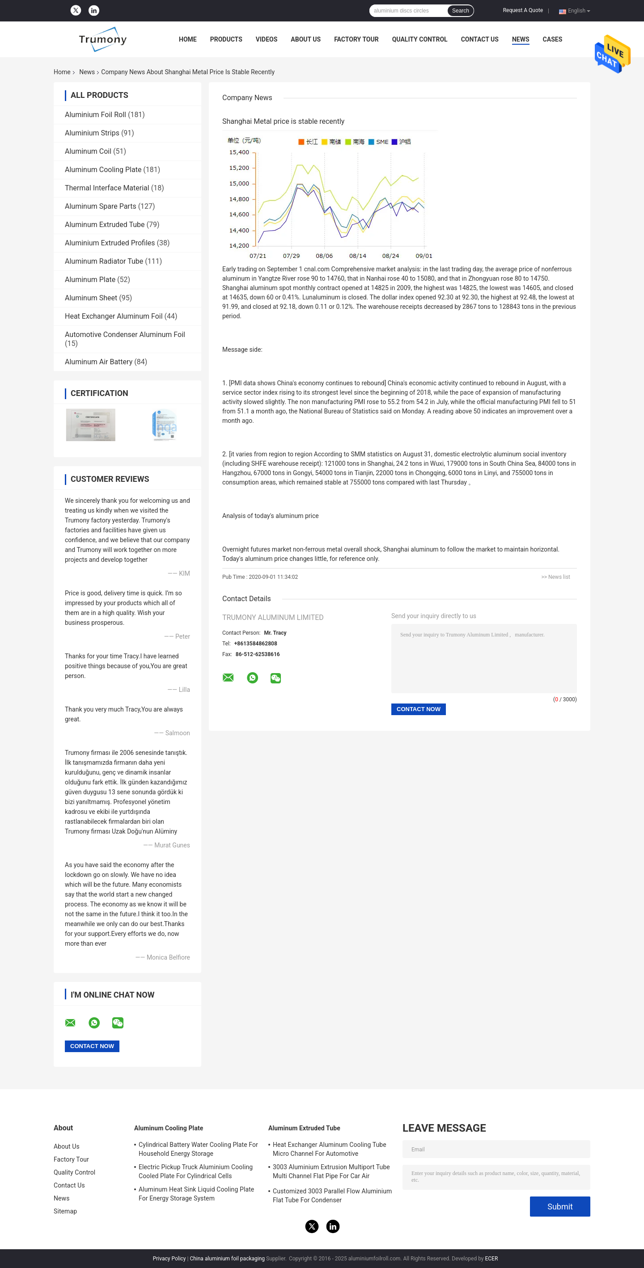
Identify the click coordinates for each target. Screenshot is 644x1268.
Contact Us (480, 39)
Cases (553, 39)
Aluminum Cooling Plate (103, 169)
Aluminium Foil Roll (95, 114)
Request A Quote (523, 10)
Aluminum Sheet (91, 298)
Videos (267, 39)
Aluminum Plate (90, 279)
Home (188, 39)
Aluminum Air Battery (98, 362)
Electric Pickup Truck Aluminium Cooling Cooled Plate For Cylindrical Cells (196, 1171)
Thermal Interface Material (107, 188)
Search (460, 11)
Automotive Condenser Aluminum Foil (125, 334)
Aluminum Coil (88, 151)
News (521, 39)
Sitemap (65, 1211)
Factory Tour (356, 39)
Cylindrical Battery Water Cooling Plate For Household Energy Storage (198, 1149)
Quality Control (420, 39)
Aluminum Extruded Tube (105, 224)
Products (226, 39)
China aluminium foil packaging (227, 1258)
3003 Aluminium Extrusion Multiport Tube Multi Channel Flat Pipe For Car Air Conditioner (331, 1172)
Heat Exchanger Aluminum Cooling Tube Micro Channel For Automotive (329, 1149)
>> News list (555, 577)
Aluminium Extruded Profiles (110, 243)
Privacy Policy (169, 1258)
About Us (306, 39)
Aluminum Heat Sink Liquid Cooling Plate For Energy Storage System (196, 1194)
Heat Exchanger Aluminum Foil (114, 316)
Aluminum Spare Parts (100, 206)
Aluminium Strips (92, 133)
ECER (491, 1258)
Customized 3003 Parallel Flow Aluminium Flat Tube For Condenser (332, 1196)
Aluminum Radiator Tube (104, 261)
